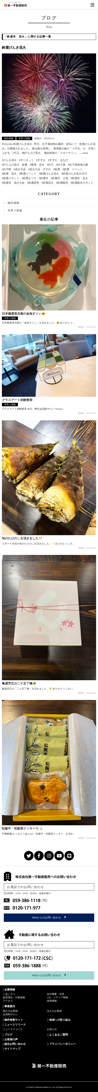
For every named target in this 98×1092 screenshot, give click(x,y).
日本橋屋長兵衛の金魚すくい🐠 (23, 313)
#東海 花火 (37, 164)
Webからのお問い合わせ (49, 917)
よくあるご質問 (58, 1034)
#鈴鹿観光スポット (82, 182)
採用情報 (52, 1000)
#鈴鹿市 (43, 178)
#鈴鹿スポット (10, 178)
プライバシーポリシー (62, 1044)
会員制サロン (10, 1014)
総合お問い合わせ (15, 1044)
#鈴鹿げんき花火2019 (74, 173)
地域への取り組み (60, 1019)
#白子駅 (6, 169)
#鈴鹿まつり (29, 178)
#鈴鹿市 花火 (79, 178)
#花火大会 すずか (39, 169)
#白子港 (60, 164)
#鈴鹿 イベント (73, 169)
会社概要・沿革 (55, 994)
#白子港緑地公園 (78, 164)
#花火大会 (20, 169)
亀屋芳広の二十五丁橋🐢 (19, 683)
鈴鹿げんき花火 (14, 47)
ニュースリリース (13, 1029)
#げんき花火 (9, 160)
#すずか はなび (58, 160)
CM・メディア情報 (57, 997)
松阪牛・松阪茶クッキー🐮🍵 (22, 828)
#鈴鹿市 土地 (59, 178)
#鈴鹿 (56, 169)
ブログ (8, 1034)
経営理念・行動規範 (14, 997)
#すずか (41, 160)
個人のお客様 (10, 1010)
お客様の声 (11, 1039)
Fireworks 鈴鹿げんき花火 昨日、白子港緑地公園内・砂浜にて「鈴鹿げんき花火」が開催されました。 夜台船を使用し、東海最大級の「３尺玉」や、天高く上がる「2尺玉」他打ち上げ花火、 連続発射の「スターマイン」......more (49, 149)
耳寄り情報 (24, 138)
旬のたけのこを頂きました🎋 (22, 538)
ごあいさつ (9, 994)
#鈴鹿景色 (33, 182)
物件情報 (8, 138)
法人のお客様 (54, 1010)
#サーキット (26, 160)
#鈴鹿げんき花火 (49, 173)
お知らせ (52, 1029)
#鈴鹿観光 (62, 182)
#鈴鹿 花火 (9, 173)
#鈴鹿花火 (48, 182)
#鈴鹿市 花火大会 (13, 182)
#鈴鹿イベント (27, 173)
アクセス (8, 1000)
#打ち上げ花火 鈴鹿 (14, 164)
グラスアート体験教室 (17, 400)
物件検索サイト (13, 1019)
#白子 (50, 164)
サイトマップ (12, 1048)
